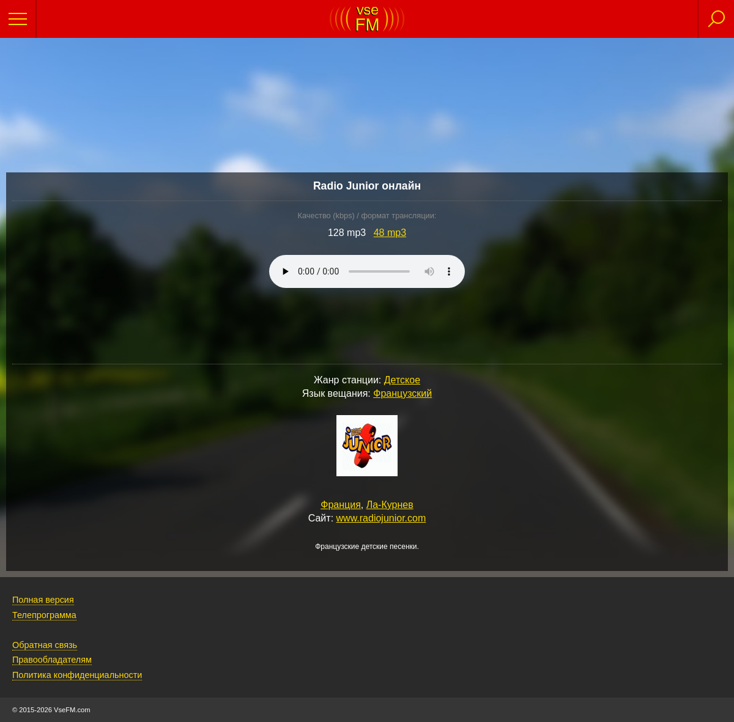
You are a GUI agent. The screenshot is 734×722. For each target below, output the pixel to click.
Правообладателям (52, 660)
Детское (402, 380)
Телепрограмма (44, 615)
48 (390, 232)
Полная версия (43, 600)
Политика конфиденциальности (77, 675)
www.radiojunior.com (381, 518)
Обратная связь (44, 645)
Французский (402, 393)
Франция (341, 504)
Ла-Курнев (389, 504)
